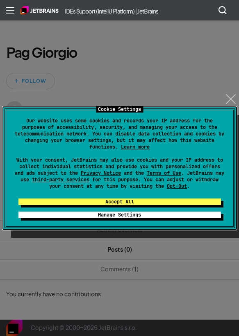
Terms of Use (164, 173)
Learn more (135, 147)
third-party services (60, 179)
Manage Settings (119, 215)
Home (39, 10)
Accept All (119, 201)
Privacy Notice (101, 173)
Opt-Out (177, 186)
